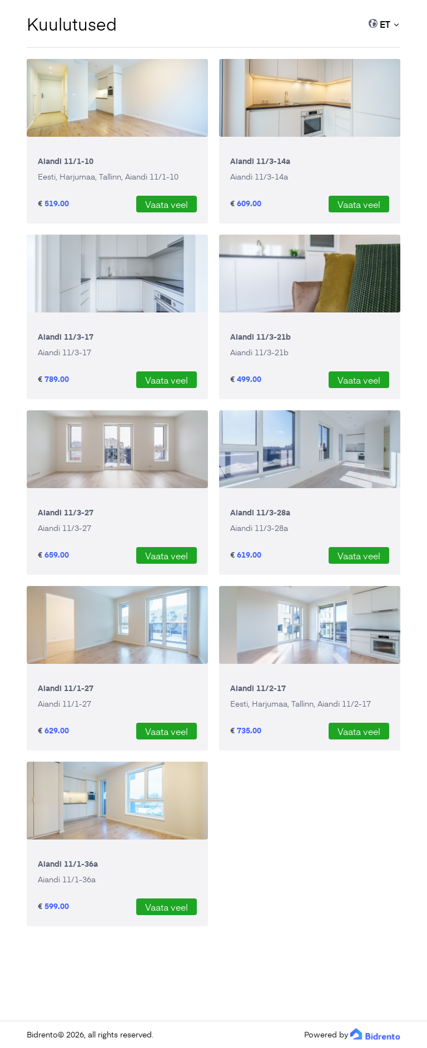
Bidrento (42, 1034)
